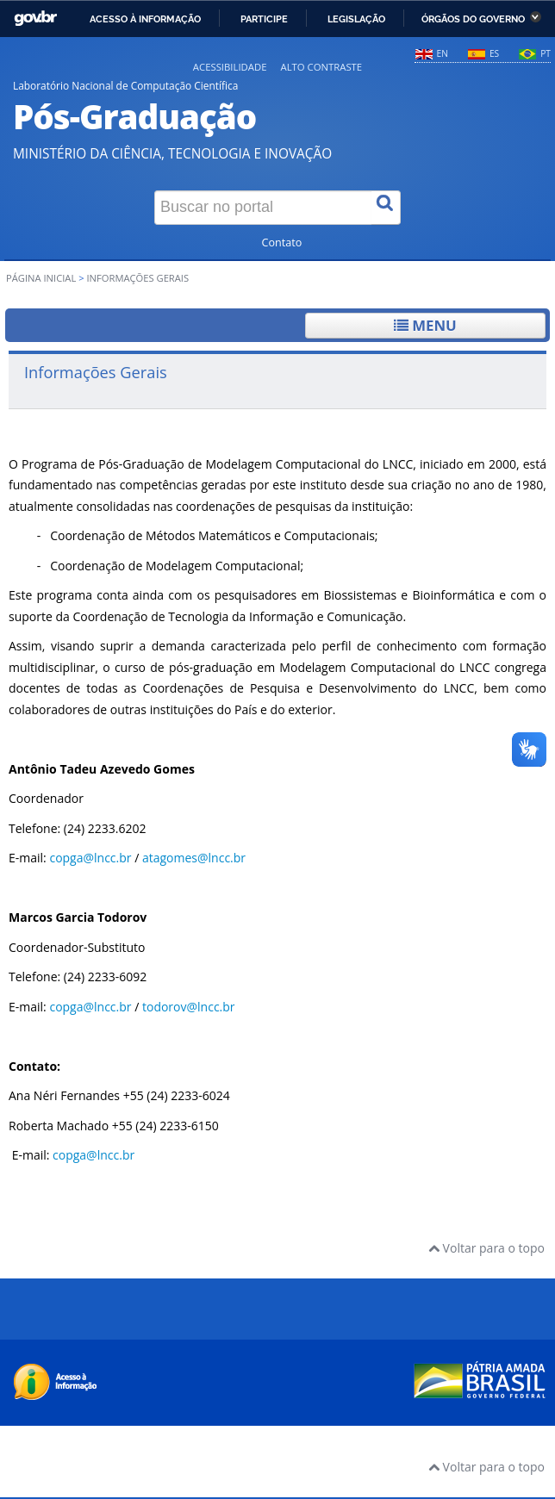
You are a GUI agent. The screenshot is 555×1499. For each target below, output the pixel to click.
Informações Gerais (95, 372)
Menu (425, 325)
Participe (264, 19)
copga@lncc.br (90, 857)
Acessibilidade (230, 66)
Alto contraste (321, 66)
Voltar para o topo (486, 1248)
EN (442, 53)
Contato (282, 242)
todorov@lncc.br (188, 1006)
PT (545, 53)
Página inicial (41, 277)
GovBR (35, 18)
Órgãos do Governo (473, 19)
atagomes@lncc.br (194, 857)
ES (494, 53)
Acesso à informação (145, 19)
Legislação (356, 19)
